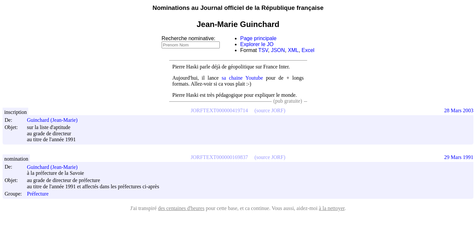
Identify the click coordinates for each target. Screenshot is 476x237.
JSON (278, 50)
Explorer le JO (256, 44)
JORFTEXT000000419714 (219, 110)
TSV (263, 50)
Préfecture (38, 194)
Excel (308, 50)
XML (293, 50)
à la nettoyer (332, 208)
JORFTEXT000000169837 (219, 157)
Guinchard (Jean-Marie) (55, 120)
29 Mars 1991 (458, 157)
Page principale (258, 38)
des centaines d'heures (181, 208)
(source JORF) (270, 110)
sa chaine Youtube (242, 78)
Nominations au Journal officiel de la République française (238, 7)
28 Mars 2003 (458, 110)
